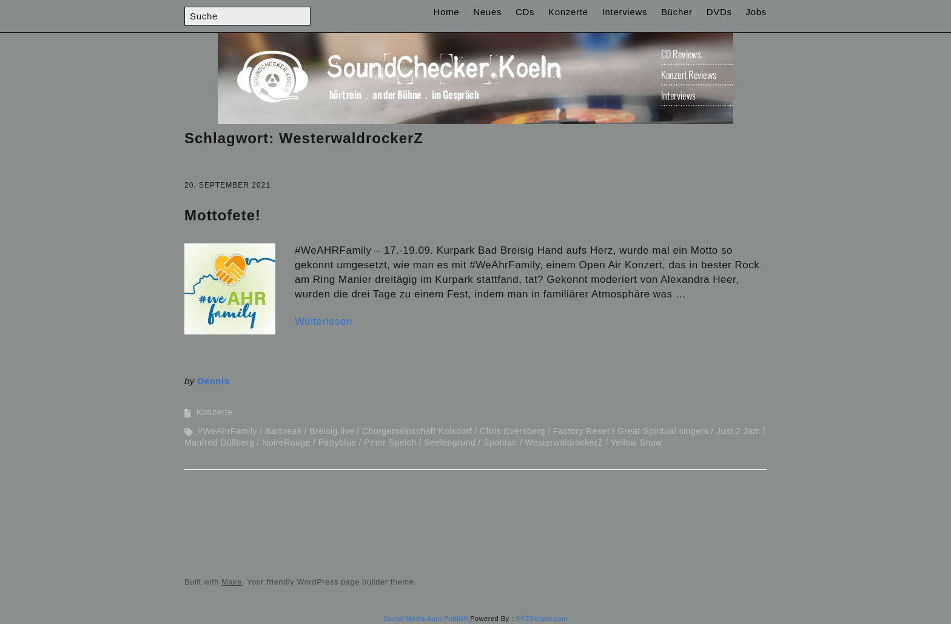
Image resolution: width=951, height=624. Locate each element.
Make (231, 581)
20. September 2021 (227, 185)
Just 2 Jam (738, 431)
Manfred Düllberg (219, 442)
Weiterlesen (323, 321)
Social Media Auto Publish (425, 618)
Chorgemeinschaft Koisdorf (417, 431)
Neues (487, 12)
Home (447, 12)
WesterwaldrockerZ (564, 442)
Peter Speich (390, 442)
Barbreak (283, 431)
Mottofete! (222, 215)
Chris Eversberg (512, 431)
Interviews (625, 12)
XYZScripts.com (542, 618)
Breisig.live (331, 431)
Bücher (677, 12)
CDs (525, 12)
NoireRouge (286, 442)
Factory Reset (581, 431)
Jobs (756, 12)
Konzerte (568, 12)
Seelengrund (450, 442)
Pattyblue (337, 442)
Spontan (500, 442)
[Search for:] (247, 16)
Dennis (214, 381)
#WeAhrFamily (228, 431)
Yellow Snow (636, 442)
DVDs (719, 12)
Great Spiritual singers (662, 431)
